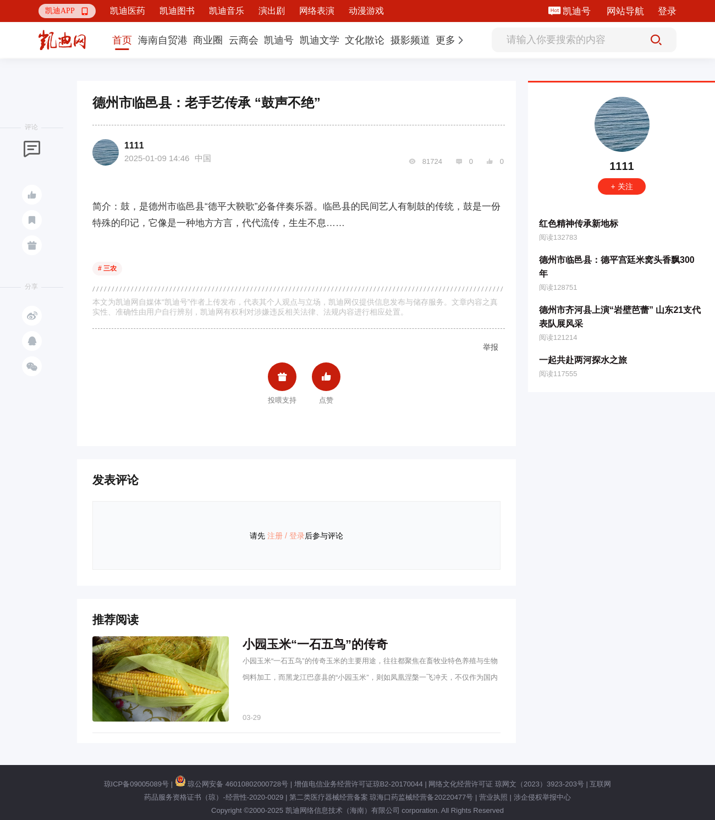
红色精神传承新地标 (578, 223)
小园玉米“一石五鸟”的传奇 (315, 644)
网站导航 (625, 11)
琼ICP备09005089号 (136, 784)
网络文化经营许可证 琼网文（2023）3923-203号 (506, 784)
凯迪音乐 (226, 10)
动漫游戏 (366, 10)
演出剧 (271, 10)
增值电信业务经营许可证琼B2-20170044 (358, 784)
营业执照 (493, 797)
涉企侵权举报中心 (542, 797)
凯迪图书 (177, 10)
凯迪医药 (127, 10)
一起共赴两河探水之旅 (583, 360)
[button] (67, 11)
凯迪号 (578, 11)
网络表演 (316, 10)
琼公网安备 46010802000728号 (231, 784)
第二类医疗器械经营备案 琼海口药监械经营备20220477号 (381, 797)
